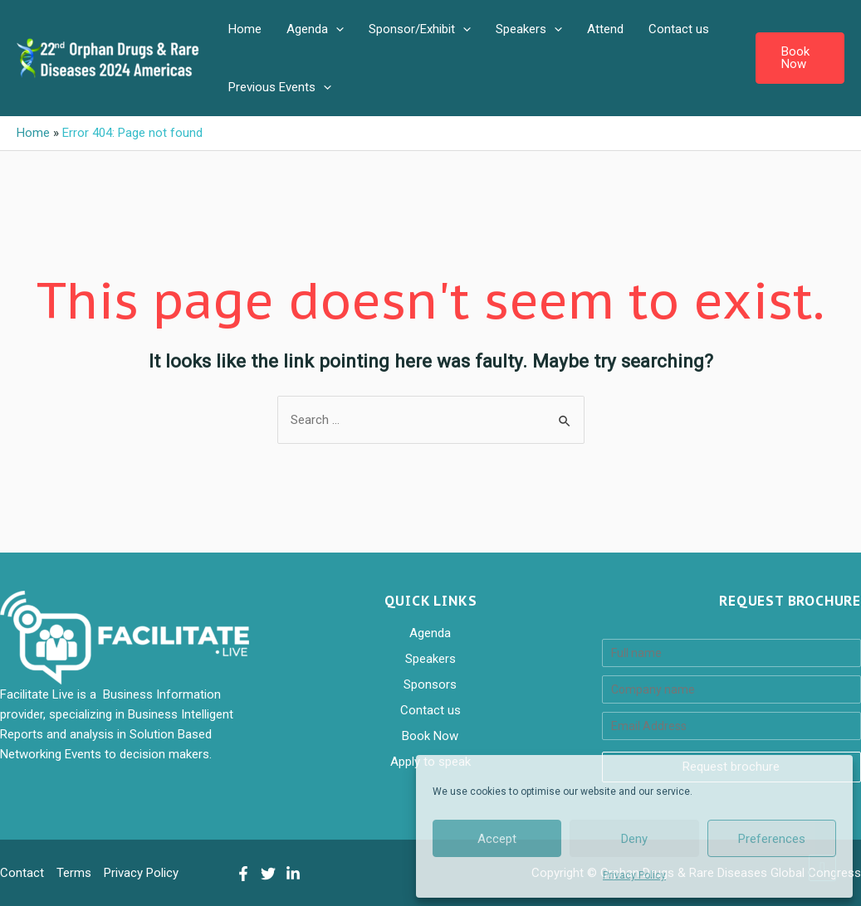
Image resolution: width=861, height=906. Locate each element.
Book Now (430, 735)
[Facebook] (243, 873)
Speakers (529, 29)
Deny (634, 838)
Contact (22, 872)
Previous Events (279, 87)
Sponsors (430, 684)
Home (245, 29)
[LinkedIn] (293, 873)
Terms (73, 872)
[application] (336, 29)
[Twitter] (268, 873)
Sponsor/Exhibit (420, 29)
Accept (496, 838)
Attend (605, 29)
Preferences (771, 838)
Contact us (678, 29)
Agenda (315, 29)
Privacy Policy (634, 875)
